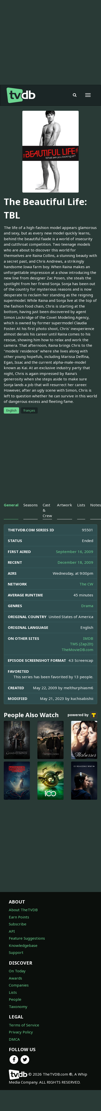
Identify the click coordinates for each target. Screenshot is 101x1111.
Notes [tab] (95, 504)
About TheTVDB (23, 909)
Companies (19, 985)
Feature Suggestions (27, 938)
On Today (17, 970)
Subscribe (17, 923)
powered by (82, 715)
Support (16, 952)
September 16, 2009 (74, 551)
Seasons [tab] (30, 504)
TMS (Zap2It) (81, 643)
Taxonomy (18, 1006)
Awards (15, 978)
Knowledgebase (23, 945)
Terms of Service (24, 1024)
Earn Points (19, 916)
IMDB (88, 638)
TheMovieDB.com (77, 649)
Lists (13, 992)
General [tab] (11, 504)
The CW (86, 583)
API (12, 931)
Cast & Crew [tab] (47, 510)
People (15, 999)
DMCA (14, 1039)
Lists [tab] (81, 504)
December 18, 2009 (75, 562)
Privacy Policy (21, 1031)
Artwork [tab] (64, 504)
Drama (87, 605)
